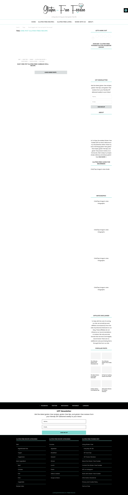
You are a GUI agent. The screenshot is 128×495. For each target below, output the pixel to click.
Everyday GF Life (89, 448)
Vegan (20, 453)
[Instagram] (101, 38)
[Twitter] (97, 38)
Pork (19, 478)
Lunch (52, 465)
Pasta (52, 469)
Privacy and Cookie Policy (90, 482)
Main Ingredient (21, 461)
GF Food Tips (87, 453)
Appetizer (54, 448)
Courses (51, 444)
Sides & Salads (55, 473)
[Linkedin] (109, 38)
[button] (126, 10)
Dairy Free (25, 59)
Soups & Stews (33, 61)
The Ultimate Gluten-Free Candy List (107, 363)
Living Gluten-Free (87, 444)
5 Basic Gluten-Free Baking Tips (95, 389)
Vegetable (41, 61)
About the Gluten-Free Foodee (91, 461)
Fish (19, 473)
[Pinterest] (105, 38)
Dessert (53, 457)
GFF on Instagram (87, 469)
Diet (17, 444)
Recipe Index (24, 61)
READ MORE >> (103, 157)
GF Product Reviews (90, 457)
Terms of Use (86, 486)
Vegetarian (21, 457)
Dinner (31, 59)
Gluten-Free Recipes (46, 22)
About (90, 22)
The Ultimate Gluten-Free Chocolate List (94, 363)
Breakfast (54, 453)
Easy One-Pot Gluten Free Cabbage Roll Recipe (33, 64)
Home (17, 27)
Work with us (80, 22)
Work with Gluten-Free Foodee (91, 473)
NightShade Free (23, 448)
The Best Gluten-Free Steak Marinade (95, 376)
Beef (19, 59)
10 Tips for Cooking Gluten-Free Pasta (107, 375)
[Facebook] (93, 38)
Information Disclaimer (89, 478)
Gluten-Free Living (64, 22)
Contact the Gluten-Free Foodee (92, 465)
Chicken (20, 469)
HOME (33, 22)
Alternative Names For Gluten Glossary (106, 390)
